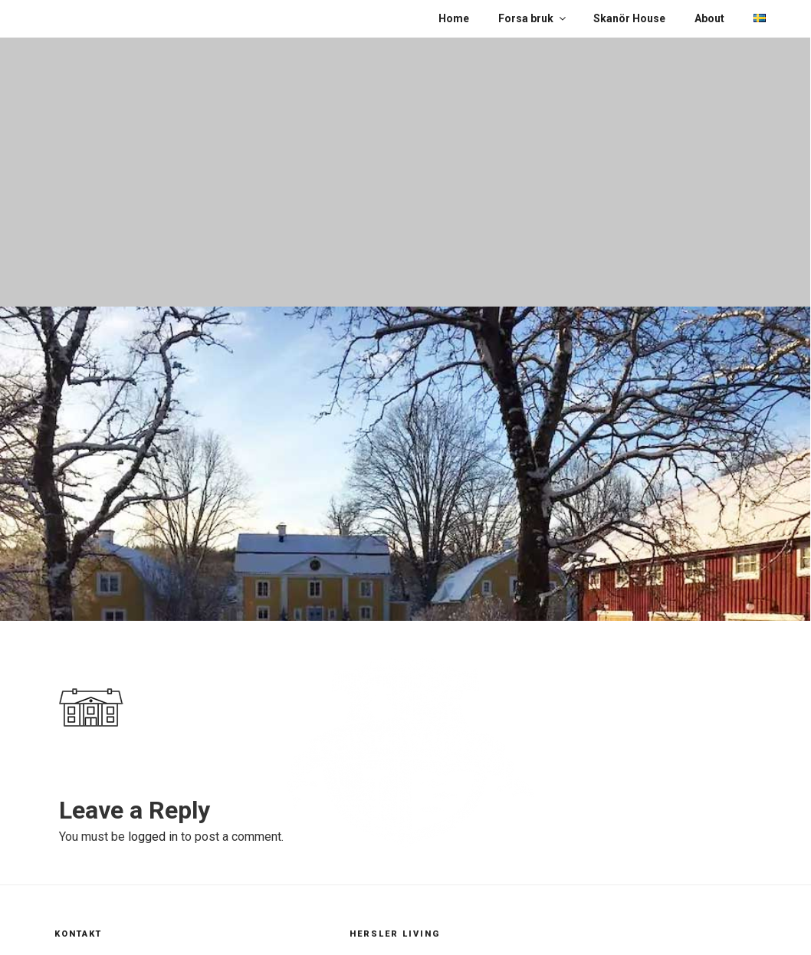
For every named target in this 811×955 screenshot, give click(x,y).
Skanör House (629, 18)
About (709, 18)
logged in (153, 836)
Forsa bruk (533, 18)
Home (453, 18)
